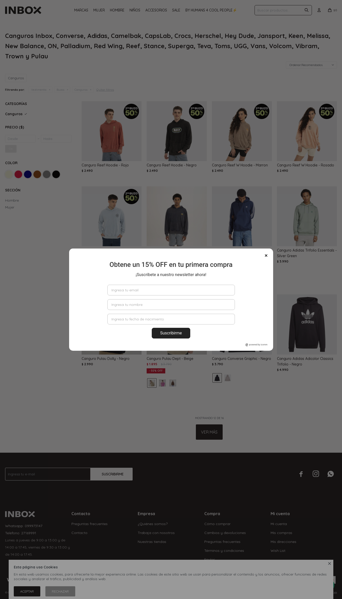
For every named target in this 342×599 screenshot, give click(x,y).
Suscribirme (171, 333)
